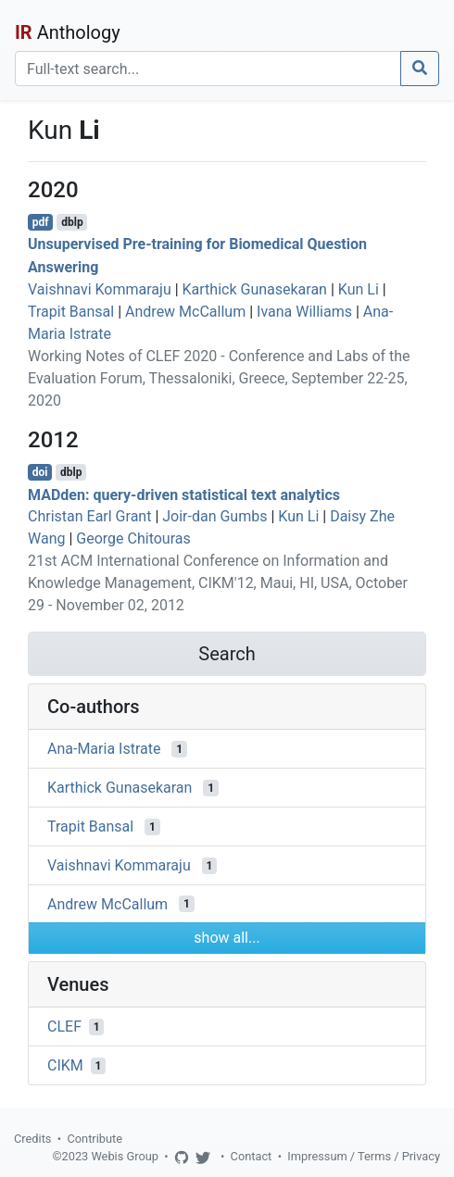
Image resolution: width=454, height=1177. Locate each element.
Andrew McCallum (185, 311)
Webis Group (124, 1156)
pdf (40, 222)
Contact (251, 1156)
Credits (32, 1139)
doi (40, 472)
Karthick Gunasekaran (255, 289)
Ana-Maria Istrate (103, 749)
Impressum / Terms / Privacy (363, 1156)
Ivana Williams (304, 311)
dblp (71, 222)
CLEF (64, 1026)
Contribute (94, 1139)
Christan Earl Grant (89, 516)
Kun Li (358, 289)
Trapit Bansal (71, 311)
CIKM (65, 1065)
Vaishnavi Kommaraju (99, 289)
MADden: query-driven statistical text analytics (184, 494)
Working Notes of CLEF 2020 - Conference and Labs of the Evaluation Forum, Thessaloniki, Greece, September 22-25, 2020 (219, 378)
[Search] (208, 68)
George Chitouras (133, 538)
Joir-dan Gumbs (214, 516)
